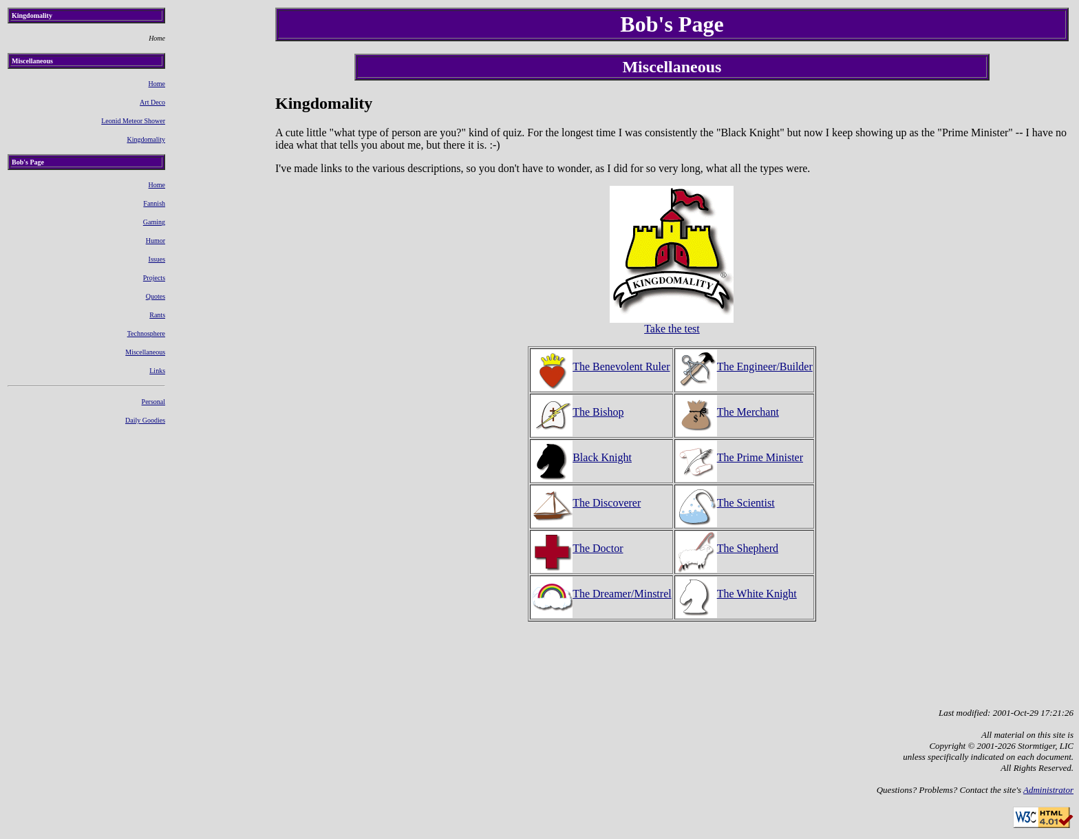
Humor (155, 240)
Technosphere (146, 333)
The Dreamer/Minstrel (601, 593)
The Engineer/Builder (744, 366)
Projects (154, 278)
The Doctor (577, 548)
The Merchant (727, 412)
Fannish (154, 203)
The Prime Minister (739, 457)
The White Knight (736, 593)
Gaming (154, 222)
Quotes (155, 296)
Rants (157, 315)
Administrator (1048, 790)
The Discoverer (586, 503)
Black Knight (581, 457)
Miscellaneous (145, 352)
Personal (153, 401)
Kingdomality (146, 139)
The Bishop (577, 412)
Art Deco (152, 102)
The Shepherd (727, 548)
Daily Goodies (145, 420)
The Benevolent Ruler (600, 366)
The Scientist (725, 503)
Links (157, 370)
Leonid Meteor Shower (133, 121)
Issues (157, 259)
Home (157, 83)
